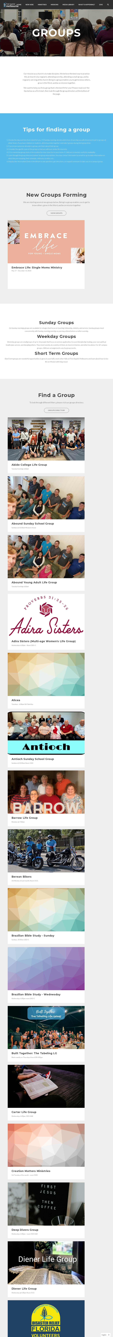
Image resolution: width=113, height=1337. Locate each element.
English (104, 1335)
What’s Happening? (86, 4)
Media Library (68, 4)
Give (101, 4)
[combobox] (106, 1335)
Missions (54, 4)
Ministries (42, 4)
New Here (30, 4)
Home (19, 4)
